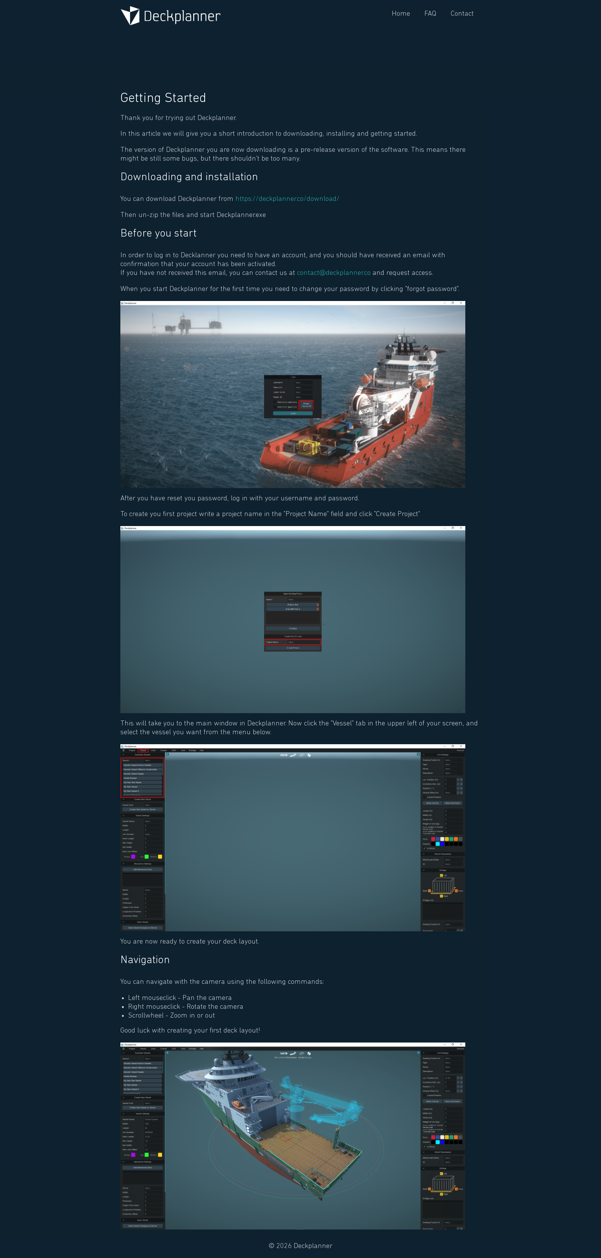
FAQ (430, 14)
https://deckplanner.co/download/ (287, 199)
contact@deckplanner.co (334, 273)
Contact (462, 14)
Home (401, 14)
